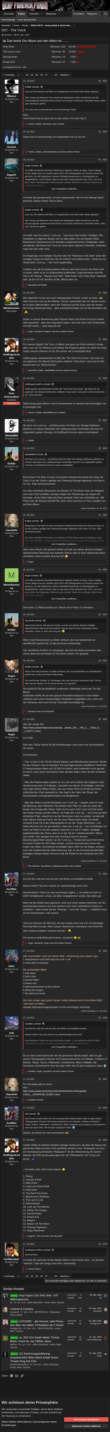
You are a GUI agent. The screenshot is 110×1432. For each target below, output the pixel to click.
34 (32, 75)
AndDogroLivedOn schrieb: (38, 384)
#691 (105, 614)
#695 (105, 951)
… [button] (22, 75)
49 (56, 75)
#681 (105, 81)
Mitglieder (51, 13)
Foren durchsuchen (26, 19)
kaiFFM (13, 1344)
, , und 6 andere (54, 866)
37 (46, 75)
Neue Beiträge (8, 19)
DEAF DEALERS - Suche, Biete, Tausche (45, 1302)
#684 (105, 293)
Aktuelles (34, 13)
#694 (105, 874)
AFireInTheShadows (19, 1364)
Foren (21, 13)
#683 (105, 160)
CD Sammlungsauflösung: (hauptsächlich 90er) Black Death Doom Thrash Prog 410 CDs (34, 1357)
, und (45, 1236)
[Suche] (106, 14)
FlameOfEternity (94, 1340)
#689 (105, 515)
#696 (105, 1018)
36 (41, 75)
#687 (105, 420)
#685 (105, 339)
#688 (105, 448)
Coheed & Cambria (21, 1308)
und (37, 285)
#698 (105, 1108)
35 (37, 75)
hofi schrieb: (31, 1114)
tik (11, 1302)
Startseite (9, 13)
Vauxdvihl (14, 1312)
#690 (105, 569)
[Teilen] (100, 81)
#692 (105, 660)
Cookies (35, 1409)
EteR (99, 1356)
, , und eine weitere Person (54, 152)
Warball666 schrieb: (34, 454)
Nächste (64, 75)
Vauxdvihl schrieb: (33, 620)
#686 (105, 378)
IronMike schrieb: (33, 1024)
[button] (41, 14)
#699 (105, 1140)
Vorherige (9, 75)
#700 (105, 1244)
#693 (105, 719)
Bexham (8, 35)
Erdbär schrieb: (32, 87)
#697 (105, 1079)
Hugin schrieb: (32, 165)
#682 (105, 131)
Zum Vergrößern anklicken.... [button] (65, 189)
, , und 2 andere (46, 124)
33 (27, 75)
